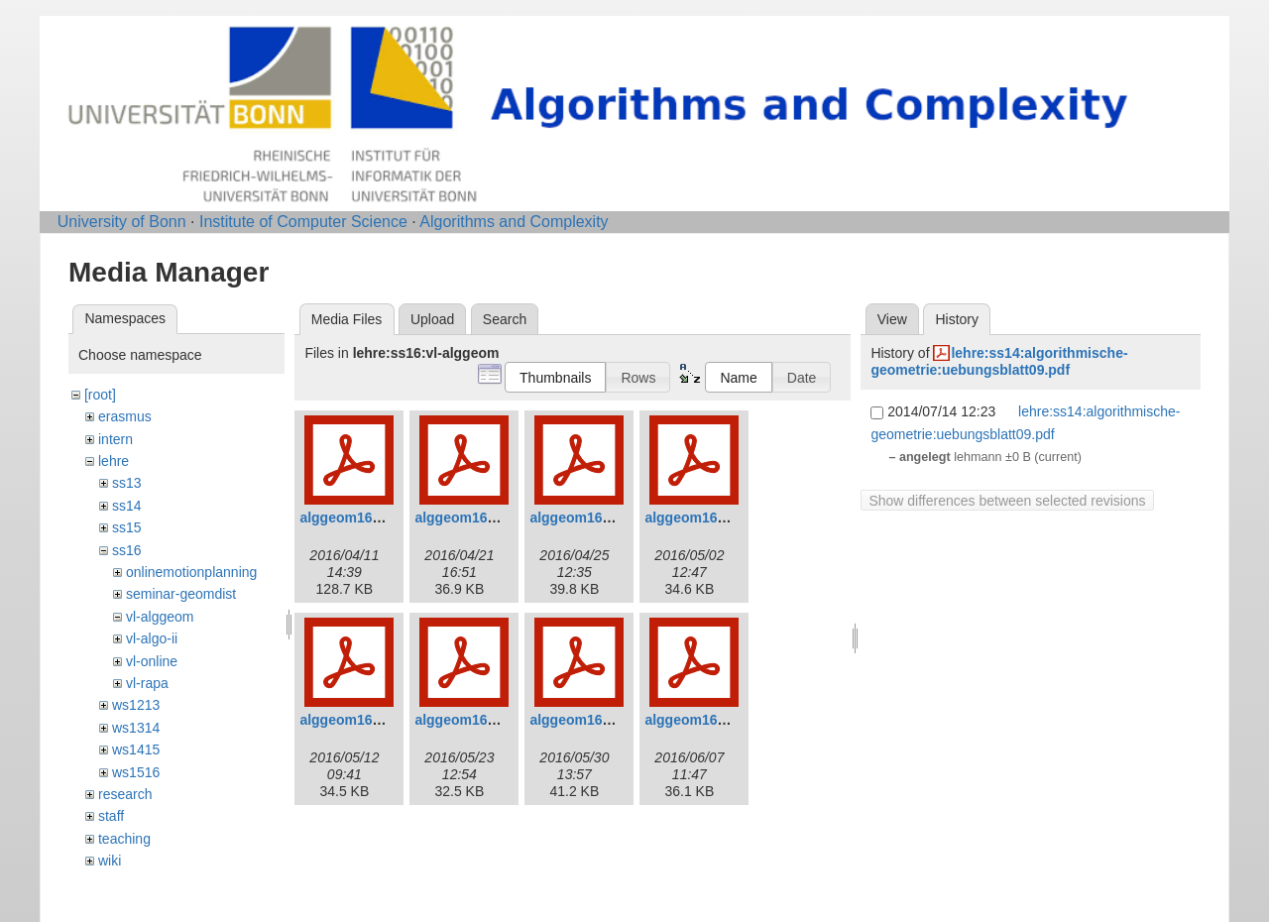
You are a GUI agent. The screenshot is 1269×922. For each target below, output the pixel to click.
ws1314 (136, 728)
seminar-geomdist (181, 594)
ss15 (127, 527)
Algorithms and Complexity (513, 221)
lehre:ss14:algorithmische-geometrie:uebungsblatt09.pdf (998, 361)
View (892, 319)
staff (111, 816)
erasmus (125, 416)
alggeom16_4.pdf (700, 517)
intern (115, 439)
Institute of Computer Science (303, 221)
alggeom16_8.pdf (700, 720)
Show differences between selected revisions (1006, 501)
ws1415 (136, 749)
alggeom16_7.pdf (585, 720)
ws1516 (136, 772)
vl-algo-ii (151, 638)
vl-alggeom (159, 617)
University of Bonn (122, 221)
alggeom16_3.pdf (585, 517)
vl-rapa (147, 683)
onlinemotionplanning (191, 572)
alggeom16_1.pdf (355, 517)
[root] (100, 395)
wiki (109, 860)
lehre (113, 461)
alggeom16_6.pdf (470, 720)
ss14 (127, 506)
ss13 (127, 483)
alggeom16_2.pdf (470, 517)
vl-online (151, 661)
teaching (124, 839)
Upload (432, 319)
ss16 (127, 550)
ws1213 (136, 705)
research (125, 794)
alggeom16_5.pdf (355, 720)
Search (504, 319)
